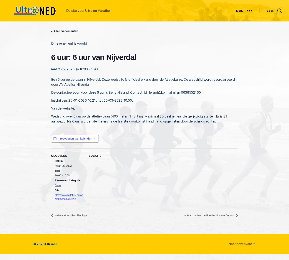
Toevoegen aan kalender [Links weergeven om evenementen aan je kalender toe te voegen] (76, 144)
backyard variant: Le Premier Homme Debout (205, 221)
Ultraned (51, 250)
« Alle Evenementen (64, 36)
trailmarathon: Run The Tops (73, 221)
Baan (58, 190)
